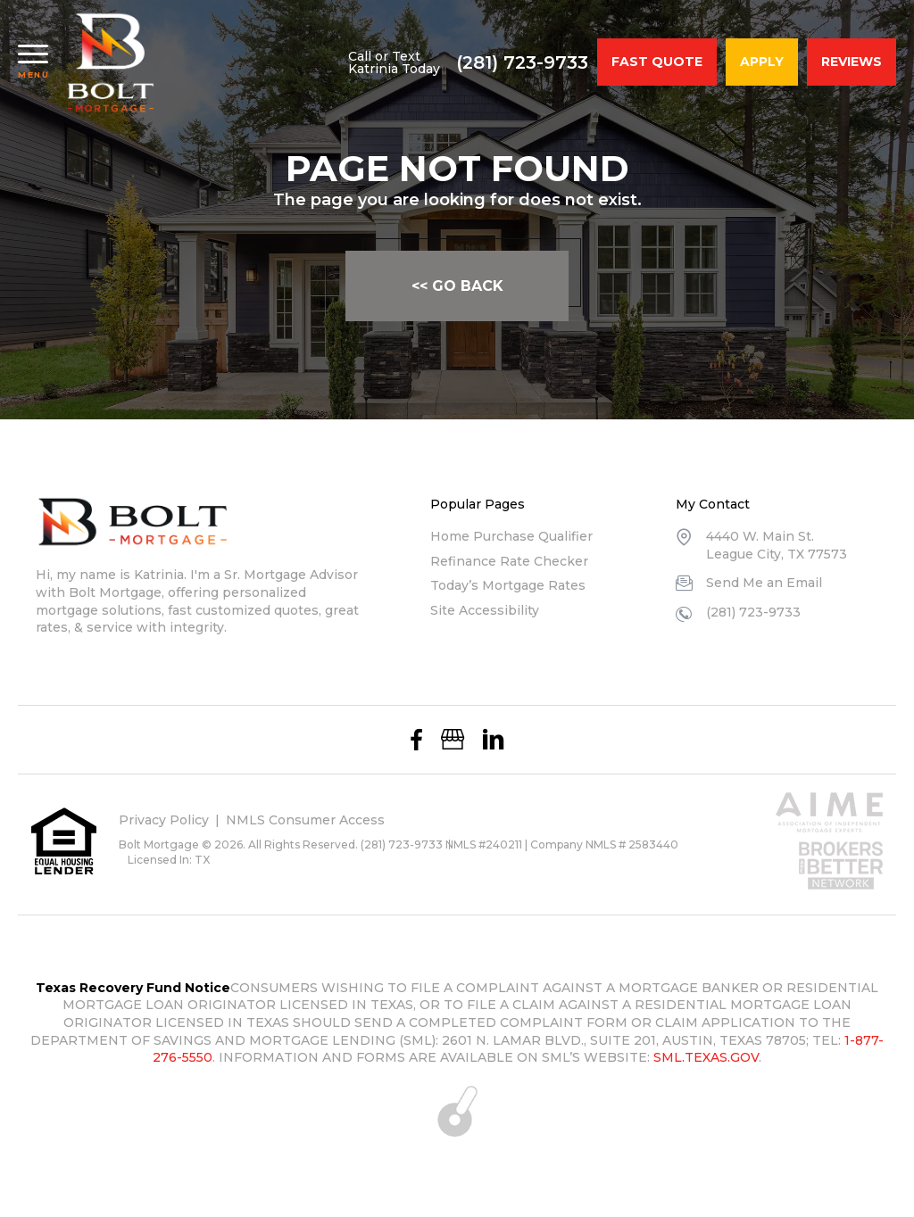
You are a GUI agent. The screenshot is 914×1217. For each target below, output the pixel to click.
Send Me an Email (764, 583)
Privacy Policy (164, 820)
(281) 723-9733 (522, 62)
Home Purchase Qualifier (511, 536)
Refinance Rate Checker (509, 561)
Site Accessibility (484, 610)
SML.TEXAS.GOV (706, 1057)
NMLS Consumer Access (305, 820)
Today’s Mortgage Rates (508, 585)
